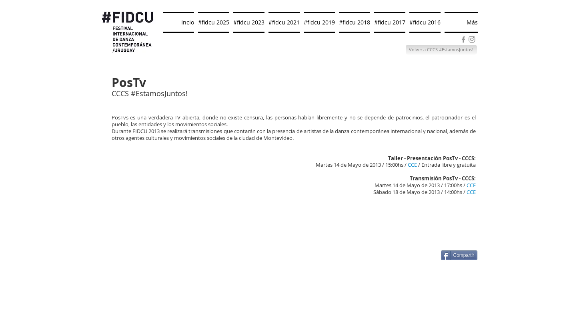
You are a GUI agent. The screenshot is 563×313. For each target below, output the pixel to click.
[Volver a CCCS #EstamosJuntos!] (441, 50)
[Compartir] (459, 255)
